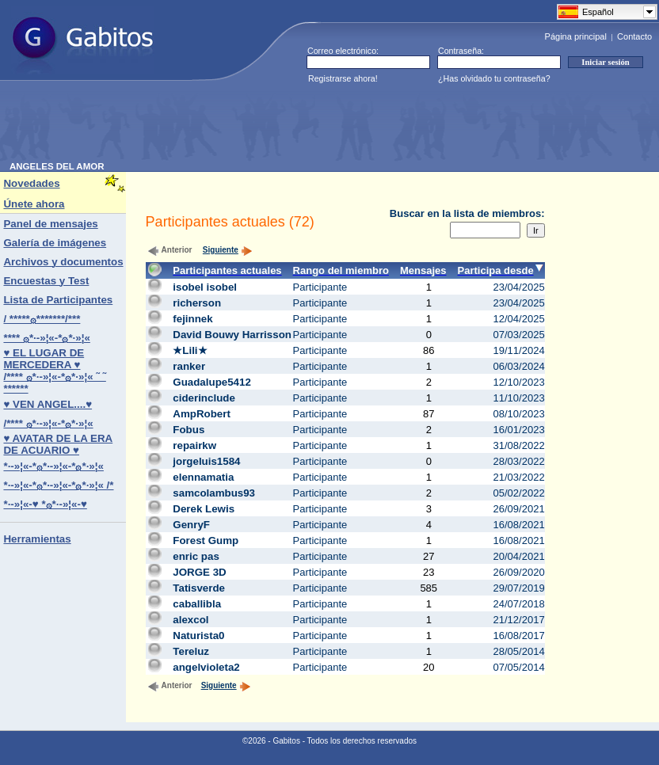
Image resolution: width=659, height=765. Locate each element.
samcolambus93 (214, 493)
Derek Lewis (203, 509)
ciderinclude (204, 398)
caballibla (197, 604)
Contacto (634, 36)
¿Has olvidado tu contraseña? (494, 78)
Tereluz (191, 651)
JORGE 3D (199, 572)
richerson (197, 303)
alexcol (190, 620)
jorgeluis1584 (206, 461)
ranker (189, 366)
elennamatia (203, 477)
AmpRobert (201, 414)
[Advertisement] (298, 126)
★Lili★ (190, 350)
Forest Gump (205, 540)
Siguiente (228, 249)
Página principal (576, 36)
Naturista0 (198, 635)
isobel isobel (205, 287)
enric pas (196, 556)
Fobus (188, 430)
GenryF (191, 525)
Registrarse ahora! (343, 78)
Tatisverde (199, 588)
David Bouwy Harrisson (232, 335)
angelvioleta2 (206, 667)
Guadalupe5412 (212, 382)
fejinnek (192, 319)
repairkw (194, 445)
